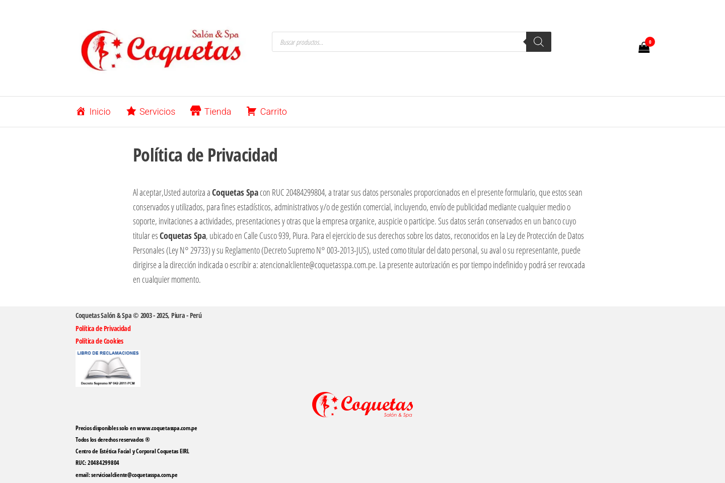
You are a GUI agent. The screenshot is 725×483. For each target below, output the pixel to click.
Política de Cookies (99, 341)
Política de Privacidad (103, 328)
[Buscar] (538, 42)
